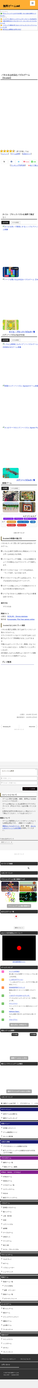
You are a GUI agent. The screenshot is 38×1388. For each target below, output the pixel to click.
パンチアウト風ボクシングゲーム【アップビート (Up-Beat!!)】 (20, 19)
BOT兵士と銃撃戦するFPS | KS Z (12, 29)
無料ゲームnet (11, 6)
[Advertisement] (19, 51)
